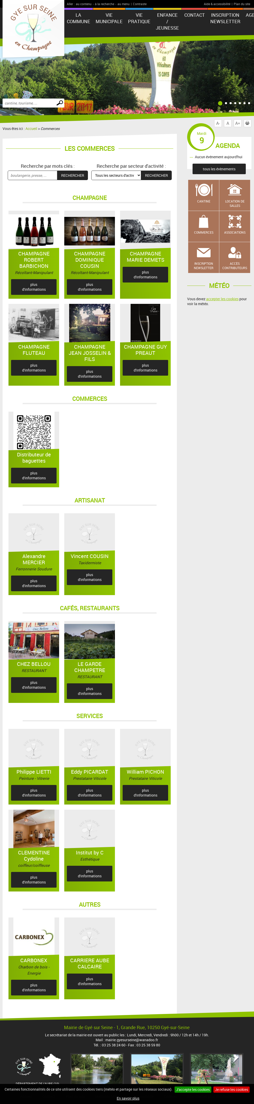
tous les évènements (219, 168)
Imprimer (248, 123)
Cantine (203, 201)
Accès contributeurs (234, 265)
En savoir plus (128, 1098)
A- (218, 123)
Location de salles (234, 203)
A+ (237, 123)
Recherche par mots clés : (48, 166)
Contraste (140, 4)
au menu (123, 4)
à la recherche (104, 4)
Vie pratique (139, 18)
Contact (194, 15)
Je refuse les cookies (231, 1089)
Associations (235, 232)
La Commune (78, 18)
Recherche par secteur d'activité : (131, 166)
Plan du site (242, 4)
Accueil (31, 128)
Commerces (203, 232)
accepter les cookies (222, 298)
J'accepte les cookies (193, 1089)
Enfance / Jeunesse (167, 21)
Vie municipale (109, 18)
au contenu (84, 4)
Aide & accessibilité (217, 4)
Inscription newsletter (225, 18)
